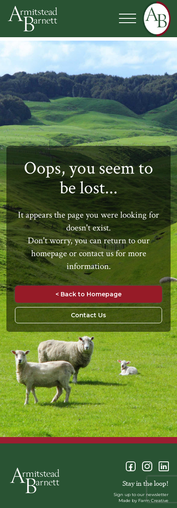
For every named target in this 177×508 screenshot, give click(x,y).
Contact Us (88, 315)
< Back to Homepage (88, 294)
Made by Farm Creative (143, 500)
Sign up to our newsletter (140, 494)
